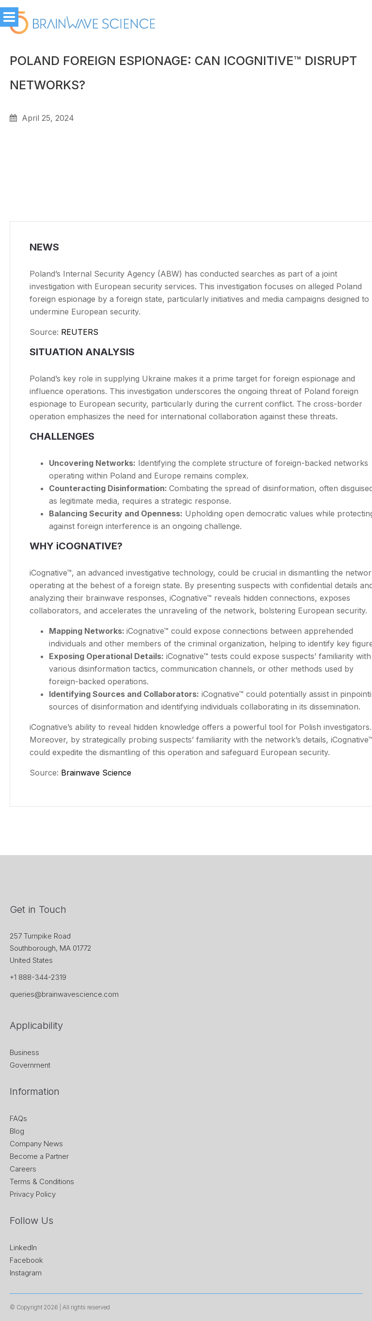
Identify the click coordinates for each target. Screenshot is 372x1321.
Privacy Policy (33, 1194)
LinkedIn (23, 1247)
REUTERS (79, 332)
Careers (23, 1168)
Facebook (26, 1260)
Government (30, 1065)
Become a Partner (39, 1156)
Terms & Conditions (42, 1181)
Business (24, 1052)
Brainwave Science (96, 772)
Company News (36, 1143)
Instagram (26, 1272)
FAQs (18, 1118)
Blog (17, 1131)
